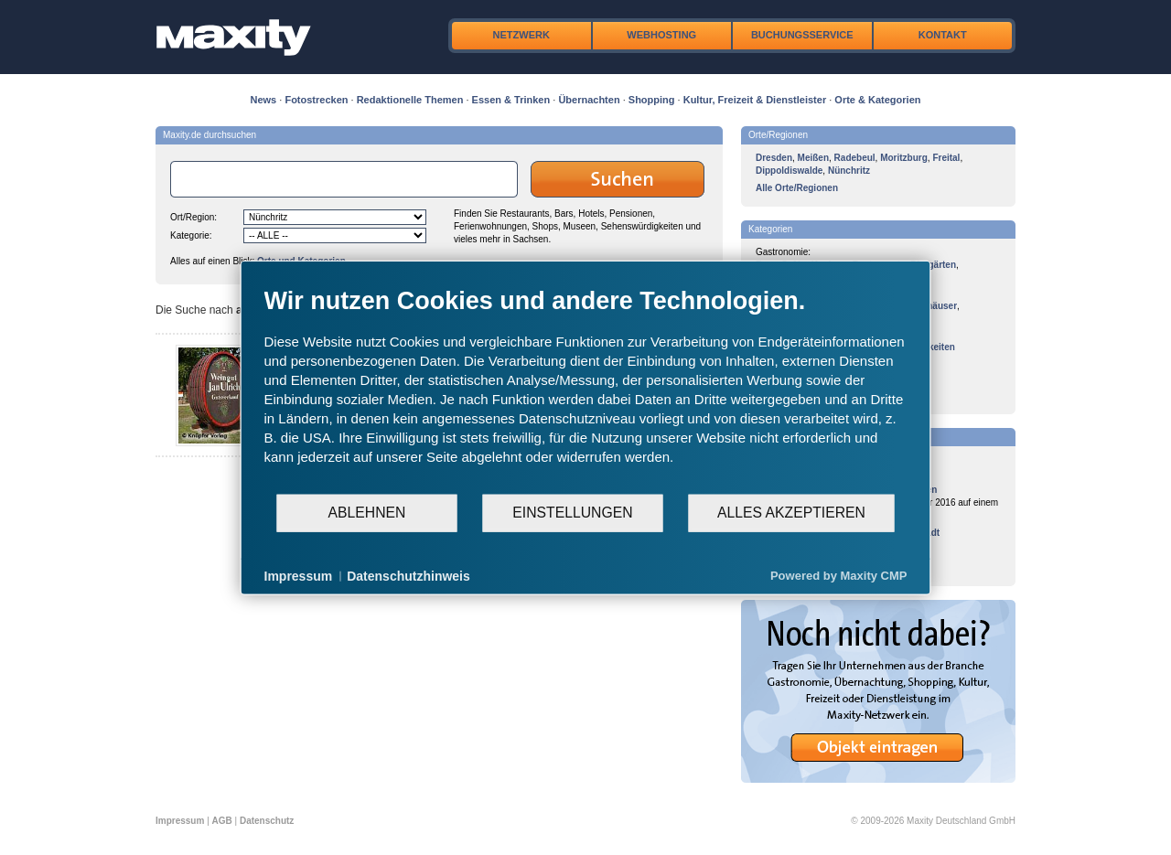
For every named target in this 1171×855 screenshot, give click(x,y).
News (264, 99)
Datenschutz (267, 821)
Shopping (651, 99)
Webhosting (661, 34)
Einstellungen (572, 512)
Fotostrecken (316, 99)
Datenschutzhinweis (408, 575)
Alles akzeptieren (791, 512)
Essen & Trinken (511, 99)
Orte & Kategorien (877, 99)
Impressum (180, 821)
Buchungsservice (802, 34)
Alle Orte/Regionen (797, 188)
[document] (586, 388)
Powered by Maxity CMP (839, 575)
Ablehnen (367, 512)
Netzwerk (521, 34)
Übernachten (588, 99)
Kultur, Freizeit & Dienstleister (754, 99)
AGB (222, 821)
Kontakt (943, 34)
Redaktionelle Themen (410, 99)
